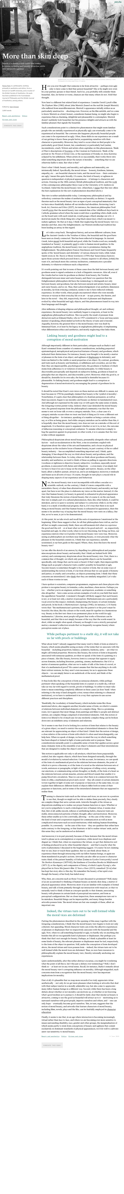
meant (56, 241)
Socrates (68, 151)
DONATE (88, 2)
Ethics (24, 116)
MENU (4, 2)
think (73, 577)
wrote (51, 210)
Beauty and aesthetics (11, 116)
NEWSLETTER (98, 2)
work (114, 182)
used (75, 244)
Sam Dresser (14, 107)
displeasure (94, 357)
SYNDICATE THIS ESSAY (13, 125)
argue (97, 188)
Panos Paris (6, 86)
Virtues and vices (9, 119)
